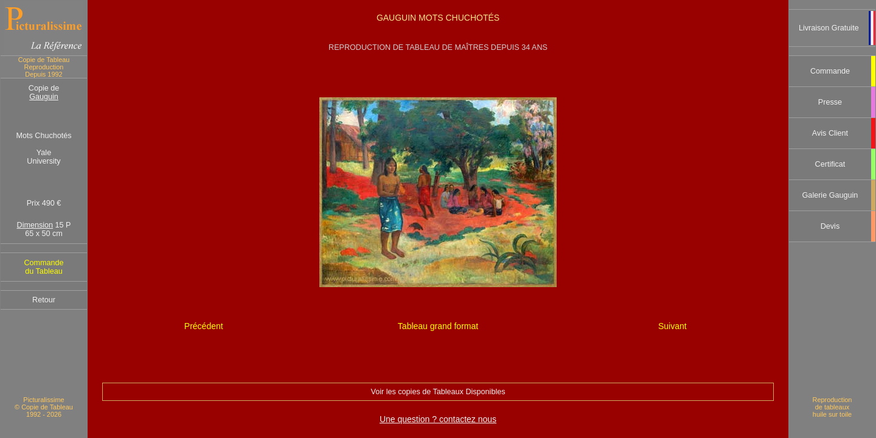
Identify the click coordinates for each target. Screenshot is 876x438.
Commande (830, 71)
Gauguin (43, 96)
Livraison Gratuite (829, 28)
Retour (43, 300)
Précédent (203, 326)
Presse (830, 102)
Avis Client (830, 133)
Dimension (35, 225)
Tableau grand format (438, 326)
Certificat (830, 164)
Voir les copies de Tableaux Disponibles (438, 392)
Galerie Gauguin (830, 195)
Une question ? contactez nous (438, 419)
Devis (830, 226)
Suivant (672, 326)
